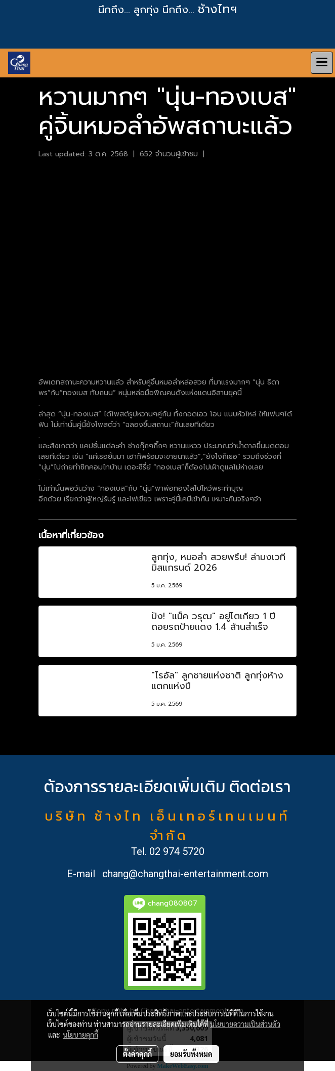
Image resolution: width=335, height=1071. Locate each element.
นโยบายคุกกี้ (80, 1034)
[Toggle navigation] (322, 63)
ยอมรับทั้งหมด (191, 1053)
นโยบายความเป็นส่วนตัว (245, 1024)
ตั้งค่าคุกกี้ (137, 1053)
